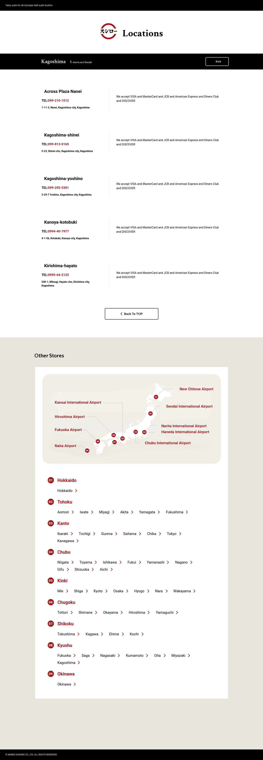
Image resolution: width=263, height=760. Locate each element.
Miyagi (104, 512)
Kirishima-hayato (60, 265)
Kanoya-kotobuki (60, 222)
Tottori (62, 612)
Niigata (63, 562)
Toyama (85, 562)
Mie (60, 591)
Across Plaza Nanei (63, 91)
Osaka (118, 591)
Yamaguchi (165, 612)
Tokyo (171, 534)
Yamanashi (155, 562)
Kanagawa (65, 541)
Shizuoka (82, 569)
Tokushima (66, 634)
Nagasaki (107, 655)
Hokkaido (64, 491)
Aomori (63, 512)
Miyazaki (178, 655)
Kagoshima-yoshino (63, 178)
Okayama (110, 612)
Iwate (84, 512)
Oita (157, 655)
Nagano (181, 562)
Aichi (104, 569)
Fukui (131, 562)
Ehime (114, 634)
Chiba (151, 534)
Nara (159, 591)
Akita (124, 512)
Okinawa (64, 684)
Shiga (78, 591)
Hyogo (139, 591)
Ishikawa (110, 562)
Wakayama (182, 591)
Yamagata (147, 512)
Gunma (106, 534)
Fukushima (174, 512)
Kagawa (92, 634)
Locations (131, 31)
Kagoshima (66, 663)
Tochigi (84, 534)
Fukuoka (64, 655)
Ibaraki (62, 534)
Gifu (60, 569)
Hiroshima (137, 612)
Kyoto (98, 591)
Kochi (134, 634)
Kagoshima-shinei (61, 135)
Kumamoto (134, 655)
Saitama (129, 534)
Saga (86, 655)
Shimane (85, 612)
